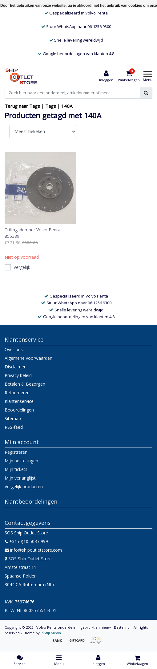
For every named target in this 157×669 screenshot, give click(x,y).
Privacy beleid (18, 375)
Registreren (16, 452)
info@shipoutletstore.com (33, 550)
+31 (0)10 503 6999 (26, 541)
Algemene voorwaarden (28, 358)
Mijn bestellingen (21, 461)
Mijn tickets (16, 469)
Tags (50, 106)
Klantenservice (19, 401)
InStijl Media (51, 632)
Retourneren (17, 392)
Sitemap (13, 418)
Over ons (14, 349)
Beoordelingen (19, 410)
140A (66, 106)
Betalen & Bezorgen (25, 384)
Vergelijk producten (24, 486)
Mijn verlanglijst (20, 478)
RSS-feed (14, 427)
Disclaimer (15, 367)
